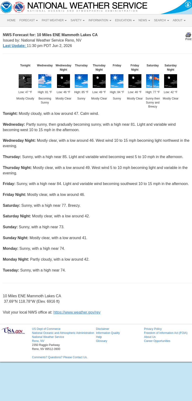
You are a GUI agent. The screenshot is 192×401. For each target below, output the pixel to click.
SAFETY (77, 20)
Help (99, 337)
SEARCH (161, 20)
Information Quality (108, 333)
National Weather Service (48, 337)
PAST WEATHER (54, 20)
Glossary (101, 341)
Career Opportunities (157, 341)
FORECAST (28, 20)
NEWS (144, 20)
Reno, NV (38, 341)
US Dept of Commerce (46, 329)
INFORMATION (99, 20)
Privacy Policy (153, 329)
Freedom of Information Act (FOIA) (166, 333)
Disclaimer (102, 329)
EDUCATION (125, 20)
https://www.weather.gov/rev (76, 312)
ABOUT (179, 20)
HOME (11, 20)
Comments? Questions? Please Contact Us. (59, 357)
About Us (150, 337)
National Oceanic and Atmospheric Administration (63, 333)
